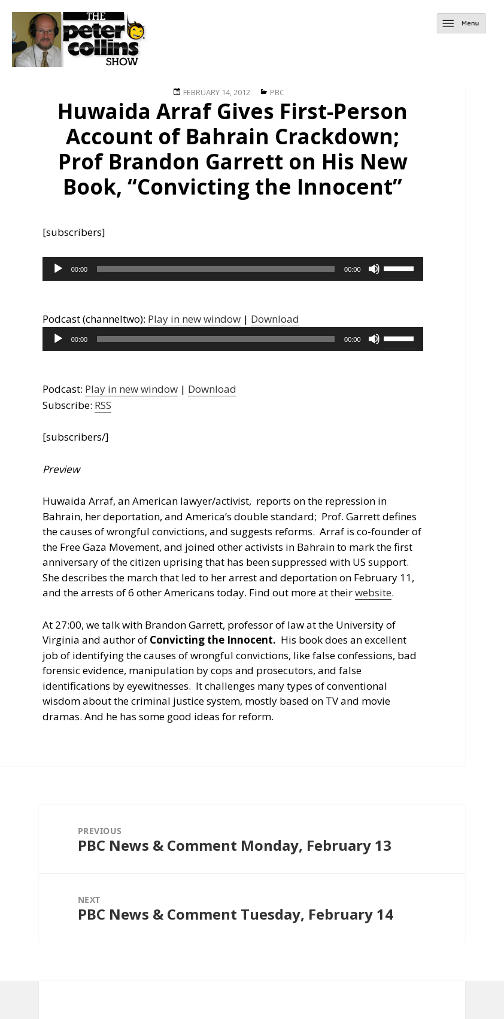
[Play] (58, 269)
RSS (103, 405)
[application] (232, 269)
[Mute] (374, 269)
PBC (277, 92)
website (373, 592)
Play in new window (194, 319)
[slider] (216, 269)
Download (275, 319)
